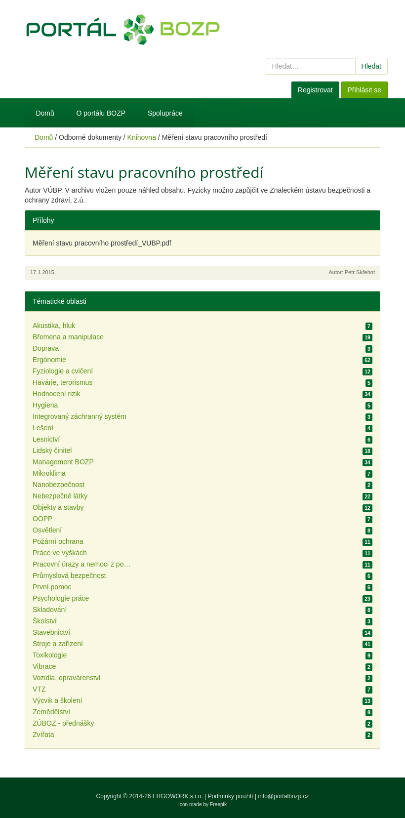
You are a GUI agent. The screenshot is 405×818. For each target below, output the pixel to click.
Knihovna (141, 137)
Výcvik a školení (57, 700)
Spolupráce (165, 113)
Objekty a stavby (58, 507)
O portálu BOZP (101, 113)
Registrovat (315, 90)
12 (367, 371)
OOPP (42, 519)
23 (367, 599)
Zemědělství (51, 712)
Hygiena (45, 405)
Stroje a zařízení (58, 644)
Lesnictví (46, 439)
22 (367, 496)
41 (367, 644)
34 (367, 394)
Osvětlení (47, 530)
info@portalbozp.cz (283, 796)
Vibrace (44, 666)
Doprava (46, 348)
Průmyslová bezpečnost (69, 575)
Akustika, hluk (54, 325)
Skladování (50, 610)
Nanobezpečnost (58, 485)
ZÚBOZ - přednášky (63, 723)
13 (367, 701)
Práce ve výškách (60, 553)
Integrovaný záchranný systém (79, 416)
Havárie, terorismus (62, 382)
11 (367, 542)
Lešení (43, 428)
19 (367, 337)
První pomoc (52, 587)
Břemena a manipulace (68, 337)
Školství (45, 621)
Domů (45, 113)
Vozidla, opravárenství (67, 678)
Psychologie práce (61, 598)
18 (367, 451)
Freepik (218, 804)
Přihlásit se (364, 90)
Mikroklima (49, 473)
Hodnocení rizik (57, 394)
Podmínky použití (230, 796)
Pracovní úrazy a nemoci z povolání (82, 564)
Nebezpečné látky (60, 496)
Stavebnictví (51, 632)
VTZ (39, 689)
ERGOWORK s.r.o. (178, 796)
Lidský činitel (52, 450)
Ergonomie (49, 360)
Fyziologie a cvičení (63, 371)
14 (367, 633)
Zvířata (43, 734)
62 (367, 360)
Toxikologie (50, 655)
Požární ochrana (58, 541)
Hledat (371, 66)
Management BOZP (63, 462)
